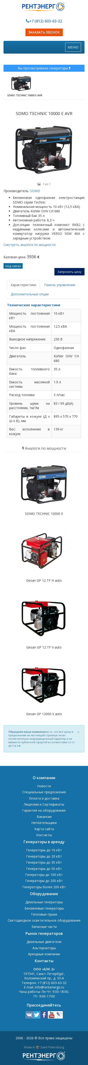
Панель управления (59, 285)
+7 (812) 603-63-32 (45, 21)
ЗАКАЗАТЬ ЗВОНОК (44, 32)
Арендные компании (44, 954)
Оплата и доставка (44, 798)
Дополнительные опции (30, 294)
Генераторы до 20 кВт (44, 856)
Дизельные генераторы (44, 902)
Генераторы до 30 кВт (44, 862)
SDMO (34, 191)
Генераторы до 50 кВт (44, 868)
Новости (44, 786)
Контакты (44, 835)
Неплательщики (44, 822)
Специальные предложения (44, 792)
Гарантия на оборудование (44, 810)
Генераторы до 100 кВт (44, 874)
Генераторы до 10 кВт (44, 850)
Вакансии (44, 816)
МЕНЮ (74, 48)
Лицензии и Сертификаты (44, 804)
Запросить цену (69, 272)
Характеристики (23, 285)
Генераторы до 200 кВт (44, 880)
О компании (44, 777)
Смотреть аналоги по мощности (30, 244)
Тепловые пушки (44, 914)
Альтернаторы (44, 948)
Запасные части (44, 926)
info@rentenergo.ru (49, 987)
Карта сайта (44, 829)
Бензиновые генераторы (44, 908)
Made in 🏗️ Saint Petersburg (44, 1047)
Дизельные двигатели (44, 941)
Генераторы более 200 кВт (44, 887)
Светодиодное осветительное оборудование (44, 920)
